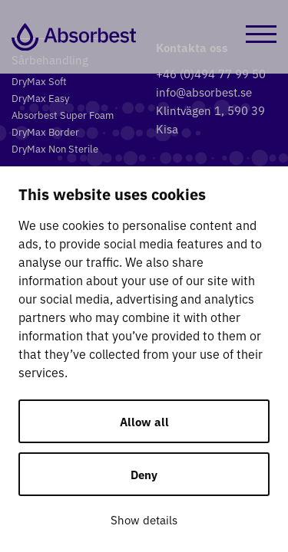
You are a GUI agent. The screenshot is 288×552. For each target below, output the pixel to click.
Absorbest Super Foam (63, 114)
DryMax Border (45, 131)
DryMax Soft (39, 81)
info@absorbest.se (204, 92)
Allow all (144, 421)
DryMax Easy (40, 97)
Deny (144, 474)
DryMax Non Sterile (55, 148)
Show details (144, 519)
